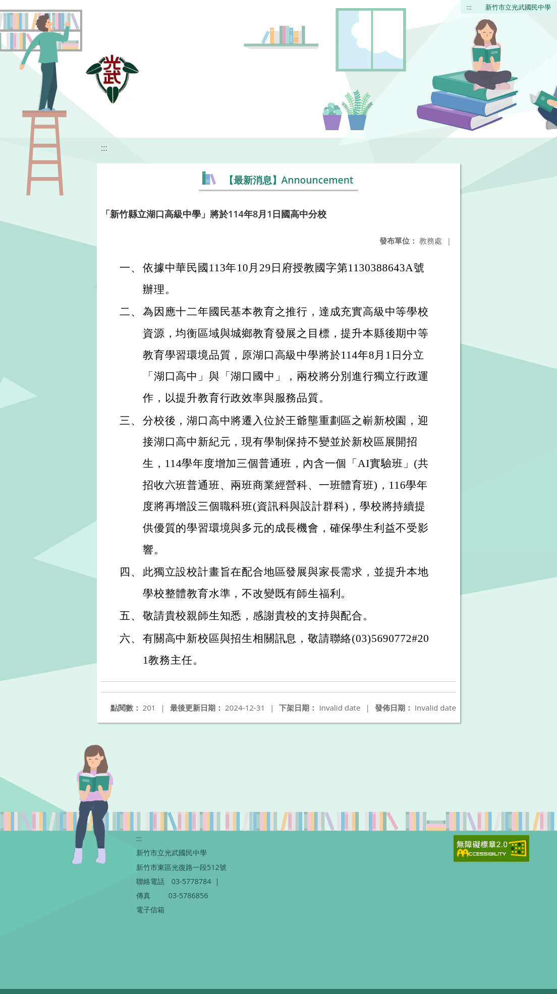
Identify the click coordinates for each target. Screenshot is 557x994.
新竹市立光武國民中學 (518, 7)
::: (469, 7)
